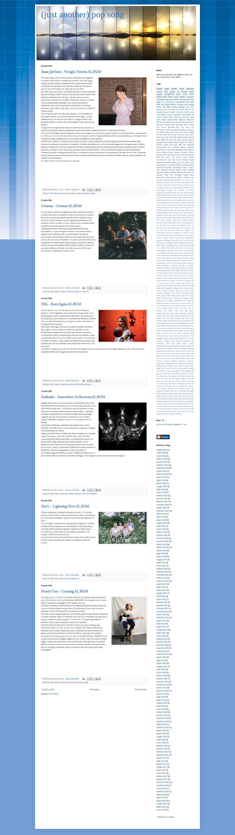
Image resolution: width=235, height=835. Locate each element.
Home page (94, 690)
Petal (192, 336)
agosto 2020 (161, 657)
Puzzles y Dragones (163, 341)
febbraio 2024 (161, 532)
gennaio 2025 (161, 499)
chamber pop (189, 177)
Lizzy (163, 318)
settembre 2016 (162, 792)
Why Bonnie (171, 177)
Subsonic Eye (173, 127)
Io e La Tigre (182, 308)
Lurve (192, 162)
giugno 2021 (161, 627)
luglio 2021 (160, 624)
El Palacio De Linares (183, 280)
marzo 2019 (161, 709)
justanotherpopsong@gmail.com (171, 424)
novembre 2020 (162, 648)
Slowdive (184, 348)
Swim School (168, 142)
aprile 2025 (160, 489)
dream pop (70, 384)
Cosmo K (191, 273)
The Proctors (170, 235)
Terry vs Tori (165, 368)
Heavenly (191, 197)
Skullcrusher (190, 217)
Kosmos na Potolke (162, 316)
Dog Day (191, 278)
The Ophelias (174, 233)
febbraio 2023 (161, 569)
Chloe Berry (184, 122)
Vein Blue (186, 396)
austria (170, 403)
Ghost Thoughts (162, 298)
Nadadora (169, 328)
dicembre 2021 (162, 608)
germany (159, 180)
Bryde (192, 182)
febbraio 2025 (161, 496)
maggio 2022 (161, 593)
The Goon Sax (186, 228)
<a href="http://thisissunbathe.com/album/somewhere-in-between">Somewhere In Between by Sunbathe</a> (94, 469)
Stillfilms (191, 220)
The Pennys (190, 381)
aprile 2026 (160, 453)
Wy (170, 401)
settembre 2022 (162, 581)
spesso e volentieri (56, 597)
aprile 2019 (160, 706)
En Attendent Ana (181, 190)
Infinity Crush (172, 308)
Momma (159, 165)
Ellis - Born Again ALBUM (61, 304)
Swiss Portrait (179, 142)
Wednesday (160, 177)
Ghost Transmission (175, 298)
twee (178, 94)
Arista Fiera (186, 253)
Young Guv (181, 401)
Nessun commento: (72, 189)
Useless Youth (173, 396)
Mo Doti (158, 326)
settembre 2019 (162, 691)
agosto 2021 (161, 621)
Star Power (173, 356)
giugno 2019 (161, 700)
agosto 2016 (161, 795)
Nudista (191, 331)
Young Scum (175, 240)
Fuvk (158, 197)
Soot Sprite (177, 220)
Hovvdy (183, 305)
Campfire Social (161, 185)
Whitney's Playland (162, 401)
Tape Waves (186, 223)
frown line (186, 409)
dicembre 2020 (162, 645)
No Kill (175, 331)
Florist (162, 288)
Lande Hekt (177, 316)
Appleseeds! (178, 253)
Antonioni (171, 253)
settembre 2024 (162, 511)
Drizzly (158, 280)
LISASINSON (186, 115)
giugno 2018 (161, 733)
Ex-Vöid (191, 157)
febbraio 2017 (161, 776)
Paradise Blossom (162, 336)
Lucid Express (172, 205)
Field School (186, 285)
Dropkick (170, 190)
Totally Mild (164, 393)
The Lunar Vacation (183, 230)
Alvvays (191, 180)
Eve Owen (160, 283)
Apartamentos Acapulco (176, 119)
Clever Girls (179, 270)
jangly (86, 682)
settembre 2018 (162, 727)
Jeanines (170, 115)
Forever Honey (189, 288)
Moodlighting (184, 326)
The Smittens (180, 386)
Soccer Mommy (188, 140)
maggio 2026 (161, 450)
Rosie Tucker (182, 343)
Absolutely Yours (172, 245)
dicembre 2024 (162, 502)
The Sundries (189, 235)
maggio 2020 (161, 666)
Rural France (173, 215)
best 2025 (190, 406)
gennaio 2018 (161, 749)
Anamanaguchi (161, 250)
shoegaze (190, 97)
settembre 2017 (162, 755)
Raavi (174, 341)
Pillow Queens (188, 167)
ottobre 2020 (161, 651)
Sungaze (159, 142)
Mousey (191, 326)
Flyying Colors (169, 288)
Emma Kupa (181, 157)
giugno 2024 (161, 520)
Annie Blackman (161, 253)
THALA (179, 223)
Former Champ (161, 291)
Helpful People (161, 200)
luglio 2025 (160, 480)
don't (61, 578)
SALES (191, 343)
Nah (165, 210)
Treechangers (173, 393)
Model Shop (184, 207)
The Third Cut (175, 391)
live (175, 411)
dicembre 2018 (162, 718)
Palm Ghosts (177, 333)
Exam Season (170, 283)
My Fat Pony (160, 328)
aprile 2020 (160, 669)
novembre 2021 (162, 612)
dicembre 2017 (162, 752)
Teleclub (180, 172)
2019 (191, 94)
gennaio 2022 (161, 605)
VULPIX (159, 238)
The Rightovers (180, 235)
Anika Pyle (170, 250)
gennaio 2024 (161, 535)
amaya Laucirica (161, 403)
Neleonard (160, 167)
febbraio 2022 (161, 602)
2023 (176, 97)
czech (158, 409)
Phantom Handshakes (173, 167)
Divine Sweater (183, 278)
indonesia (179, 112)
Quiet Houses (183, 213)
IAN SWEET (190, 305)
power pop (168, 99)
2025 (164, 97)
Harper (166, 303)
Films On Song (178, 192)
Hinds (187, 135)
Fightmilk (159, 125)
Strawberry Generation (186, 361)
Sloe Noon (177, 348)
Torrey (158, 393)
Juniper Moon (179, 311)
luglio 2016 (160, 798)
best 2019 (163, 406)
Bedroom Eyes (171, 258)
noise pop (170, 102)
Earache (172, 280)
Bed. (163, 258)
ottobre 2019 (161, 688)
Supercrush (190, 363)
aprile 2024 (160, 526)
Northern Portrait (183, 331)
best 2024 (184, 406)
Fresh (165, 135)
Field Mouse (177, 285)
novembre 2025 (162, 468)
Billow (192, 258)
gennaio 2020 (161, 679)
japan (164, 119)
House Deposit (175, 305)
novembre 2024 (162, 505)
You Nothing (166, 240)
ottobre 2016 (161, 788)
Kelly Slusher (189, 311)
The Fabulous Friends (178, 373)
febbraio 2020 (161, 676)
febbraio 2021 (161, 639)
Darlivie (176, 275)
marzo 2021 (161, 636)
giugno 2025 (161, 483)
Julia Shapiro (168, 311)
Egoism (163, 115)
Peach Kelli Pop (174, 336)
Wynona (159, 240)
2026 (158, 105)
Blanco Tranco (161, 260)
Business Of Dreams (186, 265)
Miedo (192, 323)
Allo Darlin (179, 248)
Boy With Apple (176, 263)
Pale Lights (181, 210)
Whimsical (190, 399)
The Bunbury (171, 225)
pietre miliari (184, 243)
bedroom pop (161, 109)
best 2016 (183, 240)
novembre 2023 (162, 541)
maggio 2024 (161, 523)
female (73, 193)
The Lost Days (180, 381)
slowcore (85, 291)
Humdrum (184, 200)
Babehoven (174, 255)
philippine (159, 414)
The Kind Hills (169, 230)
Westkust (184, 399)
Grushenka (177, 301)
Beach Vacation (181, 152)
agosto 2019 (161, 694)
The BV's (187, 172)
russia (190, 243)
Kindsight (177, 115)
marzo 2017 (161, 773)
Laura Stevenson (174, 203)
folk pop (183, 99)
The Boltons (160, 371)
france (158, 107)
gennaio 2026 (161, 462)
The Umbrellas (175, 175)
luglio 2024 (160, 517)
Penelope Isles (185, 336)
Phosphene (160, 338)
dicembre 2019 (162, 682)
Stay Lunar (166, 358)
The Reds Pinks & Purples (172, 105)
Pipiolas (166, 338)
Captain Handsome (187, 268)
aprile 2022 (160, 596)
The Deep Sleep (165, 373)
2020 (52, 193)
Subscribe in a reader (165, 817)
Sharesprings (181, 217)
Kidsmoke (159, 313)
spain (158, 102)
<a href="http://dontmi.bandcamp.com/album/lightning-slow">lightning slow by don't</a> (94, 556)
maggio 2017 (161, 767)
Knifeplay (191, 313)
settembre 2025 (162, 474)
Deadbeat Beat (172, 278)
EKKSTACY (165, 280)
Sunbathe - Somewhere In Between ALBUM (73, 397)
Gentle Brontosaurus (173, 295)
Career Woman (181, 155)
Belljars (179, 258)
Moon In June (168, 165)
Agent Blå (174, 150)
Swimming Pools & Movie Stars (166, 366)
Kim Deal (166, 313)
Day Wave (182, 275)
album (57, 193)
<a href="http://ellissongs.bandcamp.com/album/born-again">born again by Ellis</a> (94, 365)
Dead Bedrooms (184, 187)
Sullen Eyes (182, 363)
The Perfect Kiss (162, 383)
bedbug (180, 403)
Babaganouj (160, 182)
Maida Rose (182, 205)
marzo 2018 (161, 743)
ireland (166, 180)
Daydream (190, 275)
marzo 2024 (161, 529)
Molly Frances (175, 326)
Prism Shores (173, 213)
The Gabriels (172, 376)
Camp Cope (171, 155)
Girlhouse (180, 135)
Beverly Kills (169, 182)
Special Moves (185, 353)
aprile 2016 (160, 807)
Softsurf (169, 220)
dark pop (164, 409)
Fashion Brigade (167, 285)
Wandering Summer (166, 399)
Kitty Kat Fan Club (176, 313)
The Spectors (189, 386)
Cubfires (170, 275)
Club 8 (191, 122)
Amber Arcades (189, 248)
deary (169, 409)
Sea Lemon (161, 127)
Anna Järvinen (65, 193)
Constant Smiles (182, 273)
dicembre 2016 (162, 782)
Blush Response (181, 260)
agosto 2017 (161, 758)
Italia (158, 137)
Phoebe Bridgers (162, 213)
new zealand (180, 109)
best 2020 (190, 240)
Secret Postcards (172, 346)
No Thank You (172, 210)
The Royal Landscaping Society (180, 383)
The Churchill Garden (177, 147)
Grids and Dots (165, 197)
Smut (177, 351)
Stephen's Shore (162, 172)
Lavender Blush (185, 203)
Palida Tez (165, 140)
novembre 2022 (162, 575)
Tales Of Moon (189, 366)
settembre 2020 (162, 654)
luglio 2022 (160, 587)
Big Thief (176, 182)
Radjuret (179, 341)
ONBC (158, 333)
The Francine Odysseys (173, 228)
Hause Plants (183, 197)
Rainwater (186, 341)
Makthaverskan (182, 137)
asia (185, 105)
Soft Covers (170, 353)
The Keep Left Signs (168, 381)
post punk (190, 102)
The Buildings (186, 371)
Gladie (192, 298)
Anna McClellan (189, 250)
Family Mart (180, 283)
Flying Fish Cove (181, 132)
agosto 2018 (161, 731)
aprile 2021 (160, 633)
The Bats (163, 225)
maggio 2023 (161, 560)
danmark (159, 150)
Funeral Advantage (182, 293)
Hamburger (174, 197)
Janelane (159, 311)
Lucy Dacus (185, 318)
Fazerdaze (159, 192)
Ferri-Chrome (168, 192)
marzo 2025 (161, 492)
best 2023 (177, 406)
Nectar (183, 328)
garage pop (184, 107)
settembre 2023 (162, 547)
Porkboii (183, 338)
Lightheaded (186, 316)
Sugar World (160, 363)
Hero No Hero (179, 303)
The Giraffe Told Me (184, 376)
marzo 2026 (161, 456)
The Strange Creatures (164, 389)
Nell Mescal (190, 328)
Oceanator (165, 333)
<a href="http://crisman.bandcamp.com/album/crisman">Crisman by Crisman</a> (94, 272)
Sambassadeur (161, 346)
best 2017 (187, 403)
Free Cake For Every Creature (183, 195)
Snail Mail (183, 351)
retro (168, 150)
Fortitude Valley (173, 291)
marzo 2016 (161, 810)
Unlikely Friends (161, 396)
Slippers (170, 348)
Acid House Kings (184, 245)
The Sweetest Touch (182, 389)
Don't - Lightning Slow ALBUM (65, 506)
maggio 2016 (161, 804)
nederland (176, 243)
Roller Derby (173, 117)
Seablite (191, 170)
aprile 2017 (160, 770)
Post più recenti (48, 690)
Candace (167, 268)
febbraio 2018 (161, 746)
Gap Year (171, 160)
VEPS (180, 396)
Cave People (171, 270)
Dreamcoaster (160, 190)
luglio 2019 (160, 697)
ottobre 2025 (161, 471)
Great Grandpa (182, 160)
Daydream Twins (161, 278)
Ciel (162, 157)
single (182, 97)
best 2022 (170, 406)
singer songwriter (83, 193)
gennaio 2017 (161, 779)
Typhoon (191, 393)
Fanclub (188, 283)
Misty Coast (175, 207)
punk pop (190, 99)
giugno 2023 (161, 556)
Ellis (76, 384)
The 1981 (173, 368)
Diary (192, 187)
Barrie (180, 255)
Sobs (189, 351)
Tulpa (186, 393)
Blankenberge (171, 260)
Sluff (188, 348)
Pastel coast (190, 210)
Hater (173, 125)
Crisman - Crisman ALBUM (61, 206)
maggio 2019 (161, 703)
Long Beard (170, 318)
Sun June (185, 127)
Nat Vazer (176, 328)
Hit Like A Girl (189, 303)
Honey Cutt (64, 682)
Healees (167, 162)
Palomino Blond (188, 333)
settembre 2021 (162, 618)
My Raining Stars (187, 165)
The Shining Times (169, 386)
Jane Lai (191, 308)
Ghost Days (172, 135)
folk (181, 409)
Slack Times (164, 348)
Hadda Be (190, 301)
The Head (164, 378)
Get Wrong (190, 295)
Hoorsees (167, 305)
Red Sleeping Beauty (165, 170)
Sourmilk (184, 220)
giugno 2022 (161, 590)
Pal (171, 333)
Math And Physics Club (186, 321)
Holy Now (185, 162)
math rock (180, 411)
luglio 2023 (160, 553)
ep (178, 91)
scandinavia (180, 102)
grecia (162, 411)
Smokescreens (170, 351)
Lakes (172, 316)
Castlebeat (160, 112)
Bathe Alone (165, 132)
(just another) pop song (82, 14)
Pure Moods (190, 338)
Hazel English (170, 112)
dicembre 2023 (162, 538)
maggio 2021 (161, 630)
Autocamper (165, 255)
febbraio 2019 (161, 712)
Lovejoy (177, 318)
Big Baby (186, 258)
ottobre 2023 (161, 544)
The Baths (190, 368)
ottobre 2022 (161, 578)
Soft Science (160, 220)
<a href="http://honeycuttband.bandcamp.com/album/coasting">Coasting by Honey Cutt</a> (94, 663)
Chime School (172, 185)
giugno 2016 (161, 801)
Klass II (185, 313)
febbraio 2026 (161, 459)
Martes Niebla (167, 321)
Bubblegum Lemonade (170, 265)
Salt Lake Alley (175, 140)
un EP (60, 310)
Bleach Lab (190, 109)
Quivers (191, 213)
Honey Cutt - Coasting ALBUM (64, 591)
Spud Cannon (165, 356)
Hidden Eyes (176, 162)
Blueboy (182, 182)
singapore (172, 414)
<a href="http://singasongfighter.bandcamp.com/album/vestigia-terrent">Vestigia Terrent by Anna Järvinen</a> (94, 174)
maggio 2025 (161, 486)
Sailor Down (187, 215)
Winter (179, 177)
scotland (187, 112)
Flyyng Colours (179, 288)
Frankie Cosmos (166, 195)
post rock (166, 414)
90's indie (185, 180)
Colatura (186, 270)
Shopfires (188, 346)
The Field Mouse (162, 376)
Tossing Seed (188, 175)
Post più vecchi (141, 690)
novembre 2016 (162, 785)
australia (159, 99)
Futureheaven (161, 160)
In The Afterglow (162, 308)
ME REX (173, 137)
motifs (192, 411)
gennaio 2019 (161, 715)
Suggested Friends (171, 363)
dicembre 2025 (162, 465)
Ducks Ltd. (170, 157)
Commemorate (171, 273)
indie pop (70, 291)
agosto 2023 (161, 550)
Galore (163, 295)
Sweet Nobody (172, 223)
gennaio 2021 (161, 642)
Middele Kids (185, 323)
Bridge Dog (186, 263)
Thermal (183, 391)
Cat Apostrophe (161, 270)
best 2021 (159, 243)
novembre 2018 (162, 721)
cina (165, 243)
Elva (192, 280)
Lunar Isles (165, 137)
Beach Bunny (168, 152)
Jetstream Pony (169, 122)
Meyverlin (166, 207)
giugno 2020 (161, 663)
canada (62, 384)
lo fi (163, 102)
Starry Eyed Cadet (184, 356)
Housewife (177, 200)
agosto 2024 (161, 514)
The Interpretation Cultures (178, 378)
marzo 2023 (161, 566)
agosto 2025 (161, 477)
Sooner (177, 353)
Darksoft (175, 187)
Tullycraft (181, 393)
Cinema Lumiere (182, 185)
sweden (93, 193)
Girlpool (186, 298)
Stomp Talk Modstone (178, 358)
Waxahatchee (189, 238)
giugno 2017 (161, 764)
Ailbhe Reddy (170, 248)
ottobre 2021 (161, 615)
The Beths (171, 109)
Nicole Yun (160, 331)
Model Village (166, 326)
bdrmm (175, 403)
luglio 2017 (160, 761)
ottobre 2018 (161, 724)
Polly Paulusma (175, 338)
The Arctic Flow (182, 368)
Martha (175, 321)
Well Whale (177, 399)
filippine (177, 409)
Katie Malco (165, 203)
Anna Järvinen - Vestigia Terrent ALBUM (71, 72)
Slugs (192, 348)
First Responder (188, 192)
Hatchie (167, 125)
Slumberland (160, 351)
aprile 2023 (160, 563)
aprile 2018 (160, 740)
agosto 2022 (161, 584)
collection (170, 243)
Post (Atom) (53, 694)
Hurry (192, 135)
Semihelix (181, 346)
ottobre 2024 (161, 508)
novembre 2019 (162, 685)
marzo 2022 (161, 599)
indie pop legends (172, 130)
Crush (165, 275)
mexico (187, 411)
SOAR (180, 215)
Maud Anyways (161, 323)
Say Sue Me (184, 117)
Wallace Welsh (168, 238)
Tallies (158, 368)
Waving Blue (179, 238)
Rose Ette (170, 343)
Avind (177, 122)
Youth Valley (190, 401)
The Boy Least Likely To (173, 371)
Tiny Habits (190, 391)
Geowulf (183, 295)
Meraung (169, 323)
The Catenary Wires (183, 225)
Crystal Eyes (168, 187)
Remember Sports (162, 215)
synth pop (179, 414)
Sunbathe (93, 494)
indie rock (77, 291)
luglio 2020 (160, 660)
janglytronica (184, 130)
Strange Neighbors (170, 361)
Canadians (159, 268)
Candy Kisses (175, 268)
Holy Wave (160, 305)
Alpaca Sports (184, 150)
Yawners (175, 401)
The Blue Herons (170, 107)
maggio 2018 (161, 737)
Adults (163, 248)
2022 (184, 94)
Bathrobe (186, 255)
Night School (168, 331)
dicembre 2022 (162, 572)
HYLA (184, 301)
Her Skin (172, 303)
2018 (192, 107)
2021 (191, 91)
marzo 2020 (161, 672)
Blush (188, 182)
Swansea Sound (161, 223)
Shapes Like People (169, 217)
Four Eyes (184, 291)
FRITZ (192, 190)
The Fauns (190, 373)
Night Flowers (188, 125)
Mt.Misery (177, 165)
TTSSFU (181, 366)
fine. (164, 150)
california (190, 147)
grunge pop (169, 411)
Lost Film (163, 205)
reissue (171, 180)
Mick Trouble (177, 323)
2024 (170, 97)
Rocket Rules (181, 170)
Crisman (63, 291)
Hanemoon (160, 303)
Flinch (158, 195)
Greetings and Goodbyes (165, 301)
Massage (179, 125)
